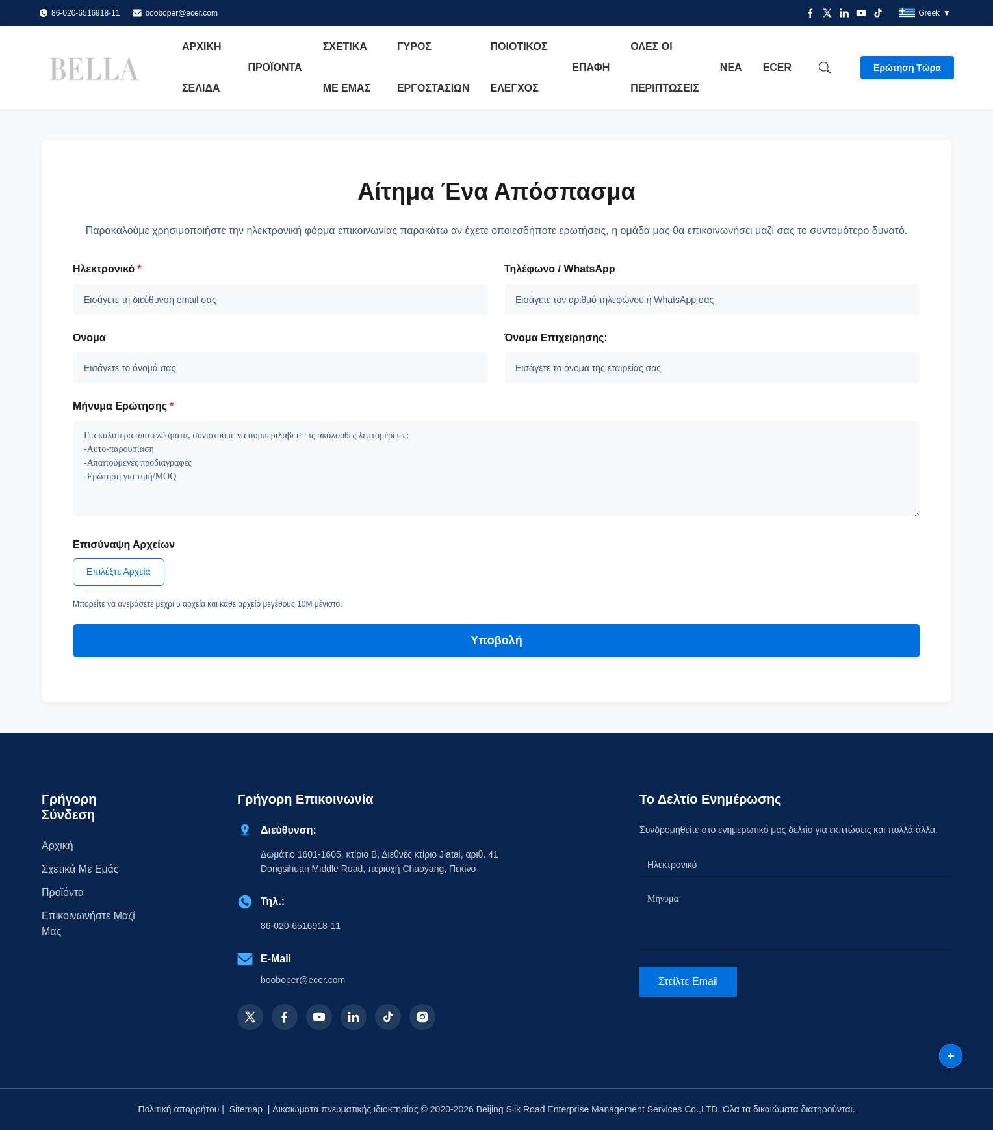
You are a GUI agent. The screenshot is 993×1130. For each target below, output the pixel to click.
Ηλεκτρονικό (107, 268)
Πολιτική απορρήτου (178, 1109)
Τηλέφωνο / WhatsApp (559, 268)
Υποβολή (496, 640)
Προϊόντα (275, 67)
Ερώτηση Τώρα (907, 67)
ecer (777, 67)
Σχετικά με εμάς (347, 67)
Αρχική (57, 845)
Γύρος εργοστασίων (433, 67)
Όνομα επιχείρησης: (556, 337)
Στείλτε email (688, 981)
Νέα (731, 67)
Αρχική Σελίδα (201, 67)
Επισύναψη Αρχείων (124, 544)
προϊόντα (63, 892)
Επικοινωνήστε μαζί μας (88, 923)
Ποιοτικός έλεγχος (519, 67)
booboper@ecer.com (181, 13)
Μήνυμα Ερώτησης (123, 406)
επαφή (591, 67)
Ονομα (89, 337)
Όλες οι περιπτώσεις (664, 67)
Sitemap (246, 1109)
